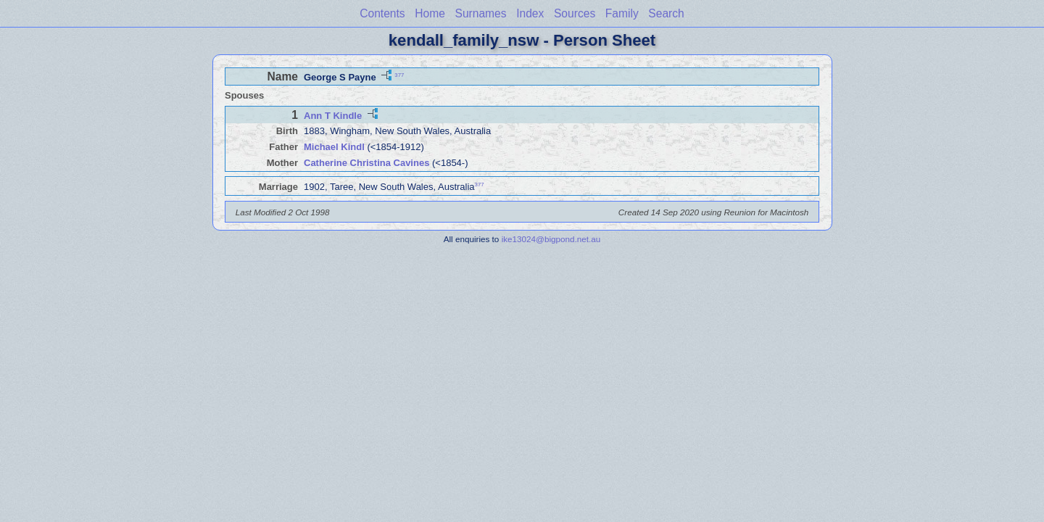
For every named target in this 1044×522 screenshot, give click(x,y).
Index (530, 13)
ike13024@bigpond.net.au (551, 239)
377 (399, 74)
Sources (574, 13)
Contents (382, 13)
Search (666, 13)
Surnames (480, 13)
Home (430, 13)
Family (622, 13)
